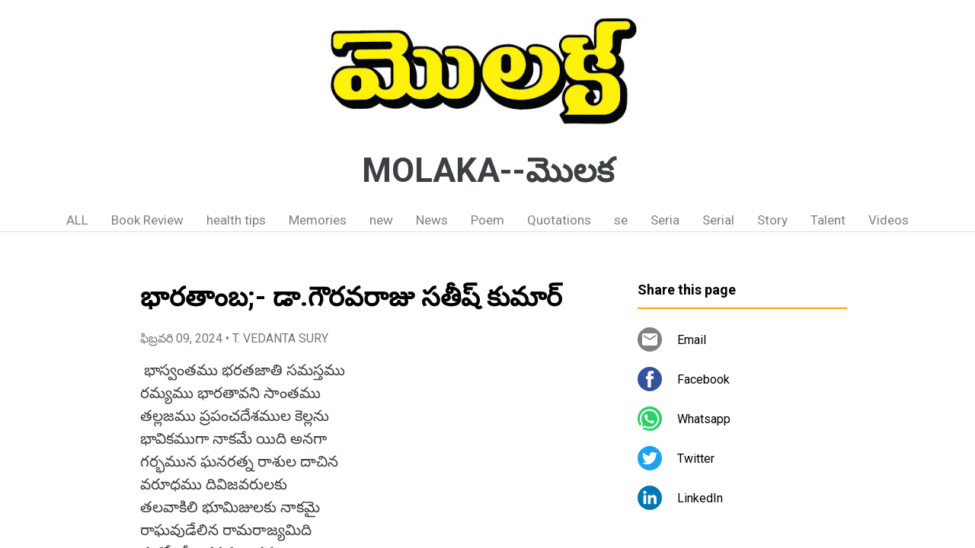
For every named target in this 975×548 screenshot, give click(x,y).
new (381, 220)
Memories (318, 220)
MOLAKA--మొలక (488, 170)
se (621, 220)
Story (772, 220)
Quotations (559, 220)
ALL (77, 220)
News (432, 220)
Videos (888, 220)
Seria (665, 220)
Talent (828, 220)
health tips (236, 220)
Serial (718, 220)
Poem (487, 220)
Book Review (147, 220)
